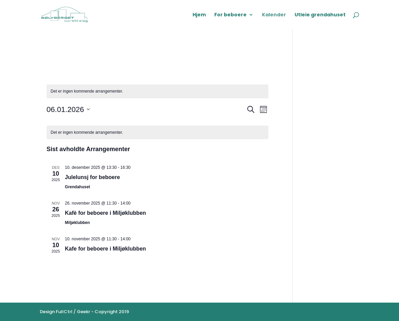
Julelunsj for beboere (92, 177)
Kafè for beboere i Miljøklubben (105, 213)
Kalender (274, 15)
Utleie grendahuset (320, 15)
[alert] (157, 91)
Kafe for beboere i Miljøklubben (105, 249)
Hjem (199, 15)
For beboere (230, 15)
